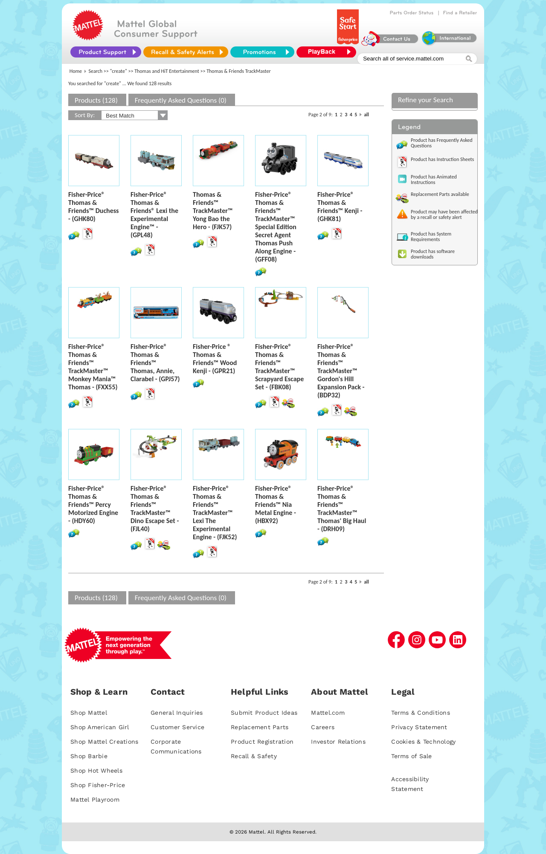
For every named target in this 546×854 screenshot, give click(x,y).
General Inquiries (177, 712)
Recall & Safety (254, 756)
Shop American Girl (99, 727)
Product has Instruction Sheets (442, 159)
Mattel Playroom (94, 799)
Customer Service (177, 727)
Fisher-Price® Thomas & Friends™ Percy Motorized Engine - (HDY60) (93, 504)
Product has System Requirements (431, 236)
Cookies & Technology (423, 741)
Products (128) (96, 100)
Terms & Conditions (420, 712)
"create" (118, 71)
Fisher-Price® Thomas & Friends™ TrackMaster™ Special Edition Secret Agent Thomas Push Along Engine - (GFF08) (275, 226)
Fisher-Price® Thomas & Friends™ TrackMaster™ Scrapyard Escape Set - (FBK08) (279, 366)
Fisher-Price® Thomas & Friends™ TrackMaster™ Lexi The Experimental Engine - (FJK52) (215, 512)
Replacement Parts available (440, 194)
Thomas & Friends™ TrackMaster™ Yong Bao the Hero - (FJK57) (212, 210)
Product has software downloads (433, 254)
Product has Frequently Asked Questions (442, 143)
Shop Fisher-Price (97, 785)
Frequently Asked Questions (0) (181, 100)
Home (76, 71)
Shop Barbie (88, 756)
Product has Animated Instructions (434, 179)
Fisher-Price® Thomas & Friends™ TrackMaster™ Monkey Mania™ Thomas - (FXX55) (93, 366)
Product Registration (262, 741)
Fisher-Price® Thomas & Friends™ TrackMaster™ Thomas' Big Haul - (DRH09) (341, 508)
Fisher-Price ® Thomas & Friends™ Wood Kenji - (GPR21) (215, 358)
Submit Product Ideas (264, 712)
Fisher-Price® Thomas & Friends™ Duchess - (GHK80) (93, 206)
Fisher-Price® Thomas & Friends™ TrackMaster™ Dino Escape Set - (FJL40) (155, 508)
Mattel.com (328, 712)
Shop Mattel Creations (104, 741)
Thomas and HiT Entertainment (166, 71)
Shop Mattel (88, 712)
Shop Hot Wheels (96, 770)
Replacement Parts (259, 727)
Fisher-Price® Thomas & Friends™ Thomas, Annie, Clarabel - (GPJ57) (155, 362)
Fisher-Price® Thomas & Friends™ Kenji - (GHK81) (339, 206)
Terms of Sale (411, 756)
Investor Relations (338, 741)
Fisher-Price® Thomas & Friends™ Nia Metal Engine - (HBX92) (275, 504)
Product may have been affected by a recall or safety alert (444, 214)
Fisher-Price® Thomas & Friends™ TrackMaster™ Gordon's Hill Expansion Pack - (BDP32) (340, 370)
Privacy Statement (419, 727)
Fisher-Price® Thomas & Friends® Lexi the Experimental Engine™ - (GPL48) (154, 214)
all (366, 115)
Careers (322, 727)
